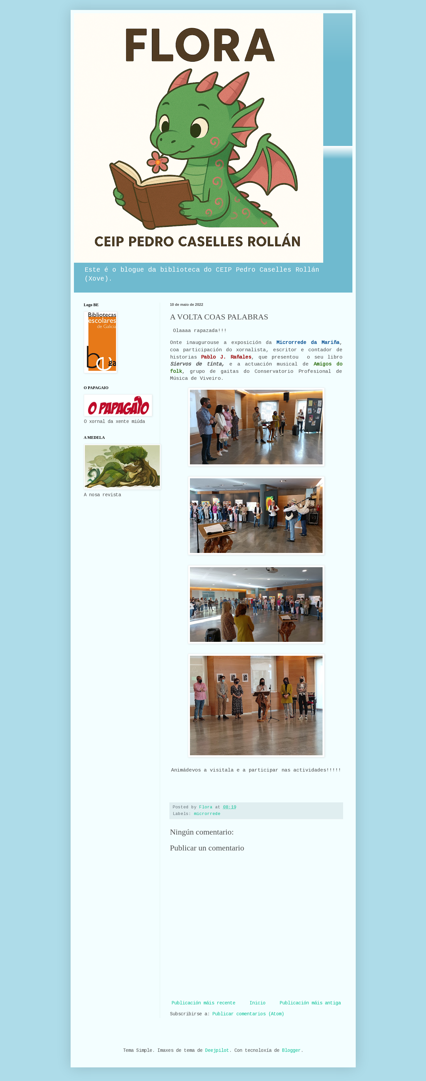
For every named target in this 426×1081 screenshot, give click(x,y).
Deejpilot (217, 1051)
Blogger (291, 1051)
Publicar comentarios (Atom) (248, 1014)
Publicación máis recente (203, 1003)
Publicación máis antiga (310, 1003)
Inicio (258, 1003)
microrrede (207, 814)
